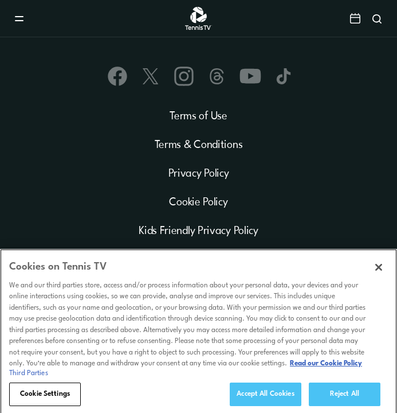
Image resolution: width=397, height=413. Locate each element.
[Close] (378, 269)
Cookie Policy (198, 202)
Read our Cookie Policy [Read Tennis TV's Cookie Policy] (326, 366)
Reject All (344, 396)
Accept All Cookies (265, 396)
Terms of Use (198, 116)
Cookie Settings (45, 396)
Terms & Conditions (199, 145)
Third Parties (28, 376)
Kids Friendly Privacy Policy (198, 231)
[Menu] (19, 18)
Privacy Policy (198, 174)
